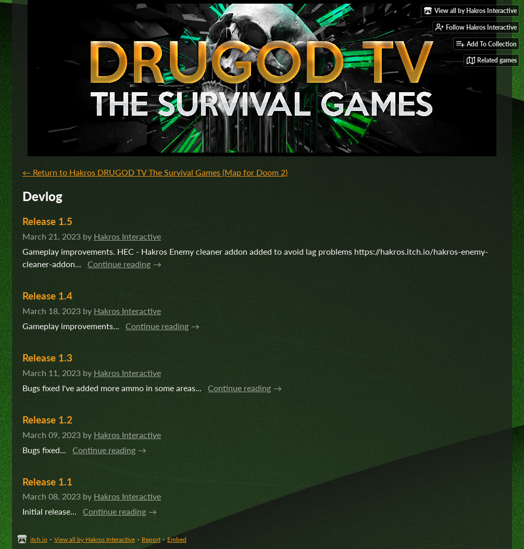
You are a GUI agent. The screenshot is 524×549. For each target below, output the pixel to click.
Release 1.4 (47, 296)
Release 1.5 (47, 221)
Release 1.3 (47, 358)
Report (151, 539)
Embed (176, 539)
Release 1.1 (47, 482)
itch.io (38, 539)
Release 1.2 (47, 420)
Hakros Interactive (127, 236)
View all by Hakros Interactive (94, 539)
